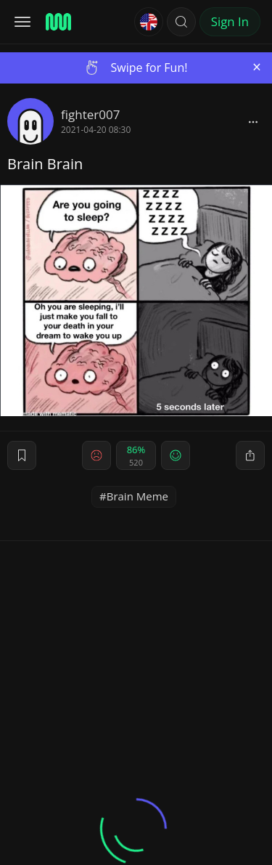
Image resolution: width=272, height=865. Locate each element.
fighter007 (90, 114)
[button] (181, 21)
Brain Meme (137, 496)
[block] (253, 121)
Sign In (230, 21)
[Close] (256, 67)
